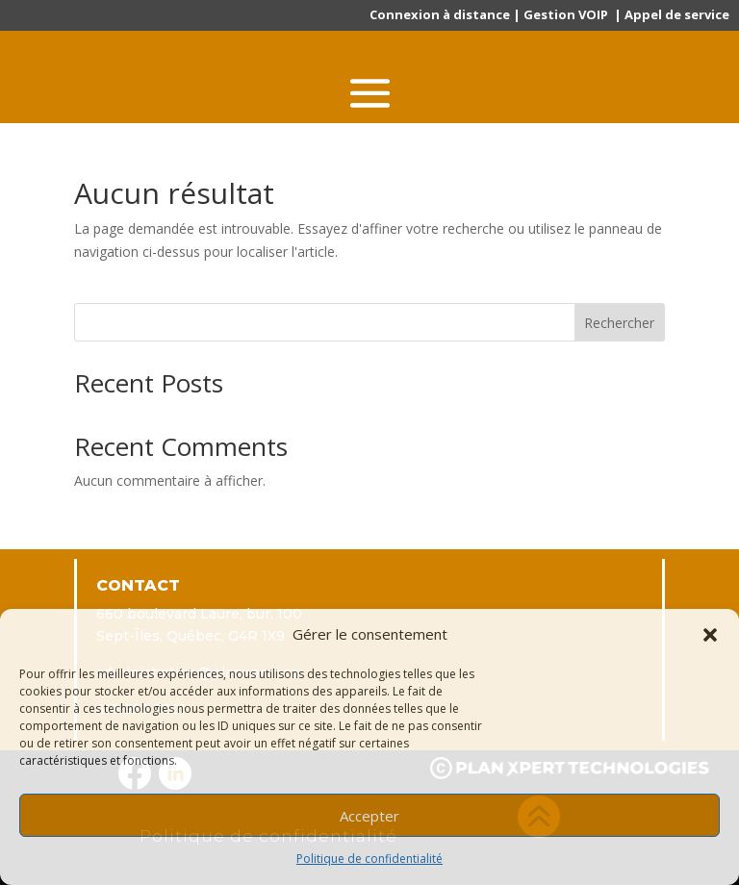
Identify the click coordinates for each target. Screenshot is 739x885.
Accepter (369, 815)
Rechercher (619, 323)
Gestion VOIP (565, 14)
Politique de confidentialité (369, 858)
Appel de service (676, 14)
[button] (710, 635)
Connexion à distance (440, 14)
